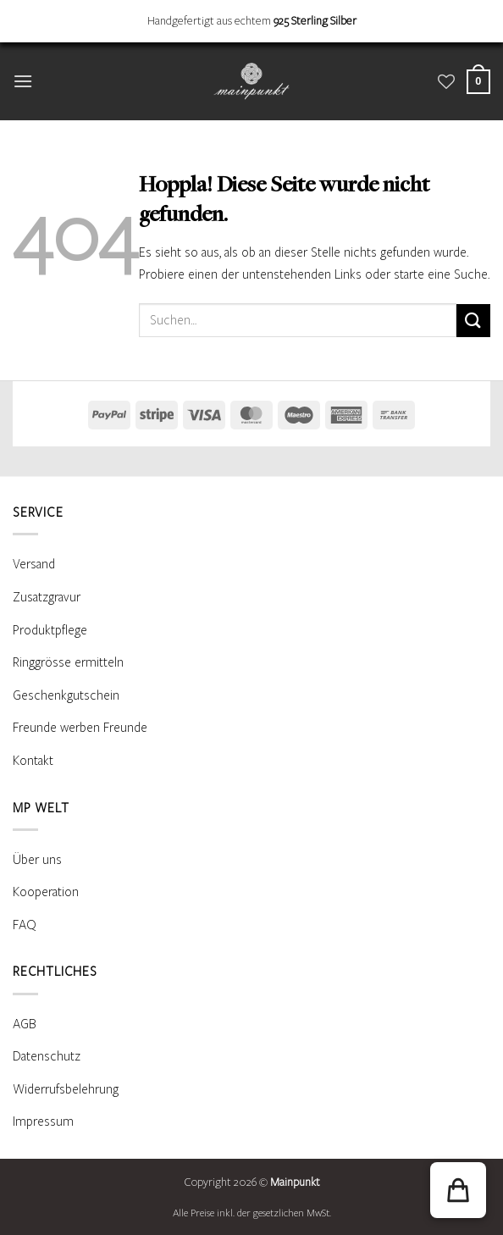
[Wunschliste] (446, 81)
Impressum (43, 1121)
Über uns (37, 859)
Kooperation (46, 892)
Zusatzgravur (46, 597)
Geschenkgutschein (66, 695)
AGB (24, 1024)
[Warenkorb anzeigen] (478, 81)
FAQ (24, 925)
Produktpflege (50, 630)
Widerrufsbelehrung (66, 1089)
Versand (34, 564)
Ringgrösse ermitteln (68, 662)
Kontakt (33, 760)
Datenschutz (46, 1056)
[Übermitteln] (473, 320)
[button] (23, 81)
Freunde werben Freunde (80, 727)
